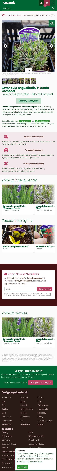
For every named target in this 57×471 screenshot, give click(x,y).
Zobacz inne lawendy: (19, 180)
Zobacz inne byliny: (17, 220)
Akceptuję (22, 467)
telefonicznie (42, 121)
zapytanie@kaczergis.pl (40, 382)
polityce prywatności (45, 295)
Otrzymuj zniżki (44, 289)
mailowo (25, 121)
